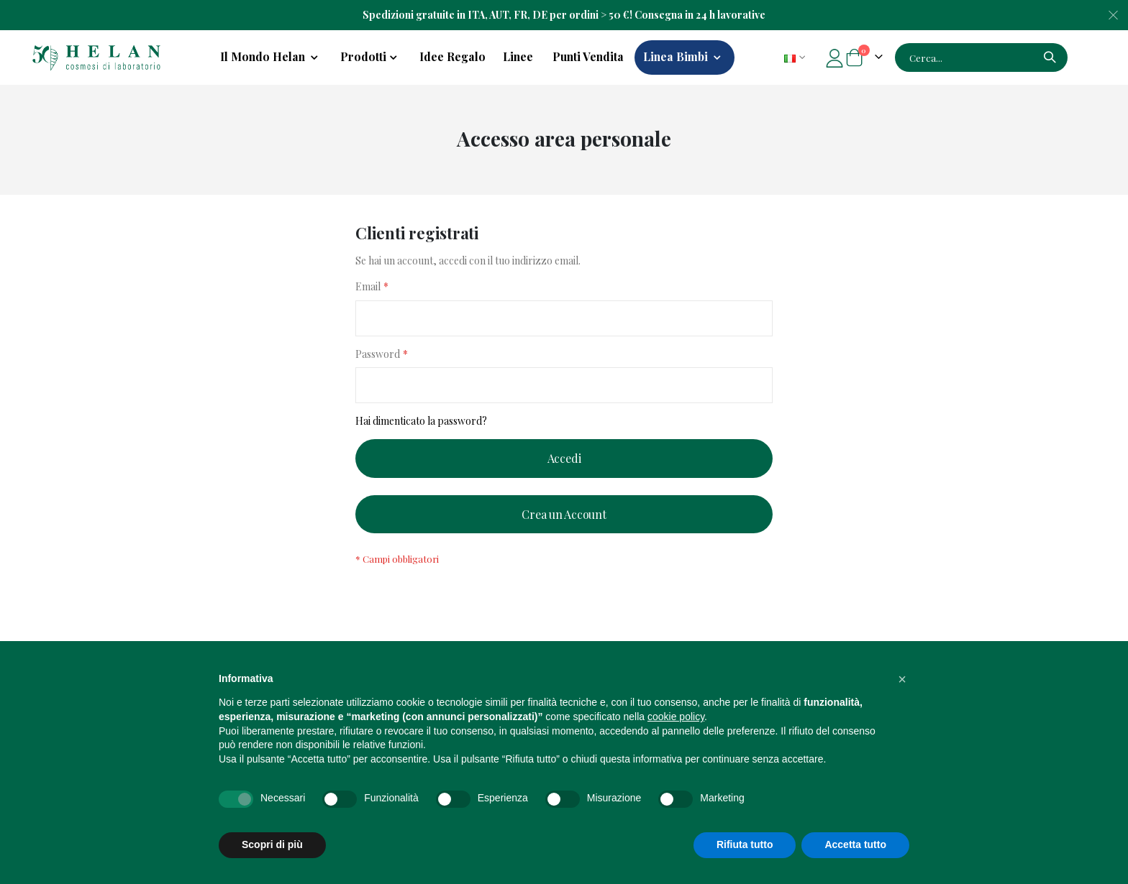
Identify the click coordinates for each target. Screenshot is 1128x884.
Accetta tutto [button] (855, 844)
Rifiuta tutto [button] (745, 844)
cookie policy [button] (675, 716)
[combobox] (981, 57)
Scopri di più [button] (272, 844)
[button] (902, 679)
